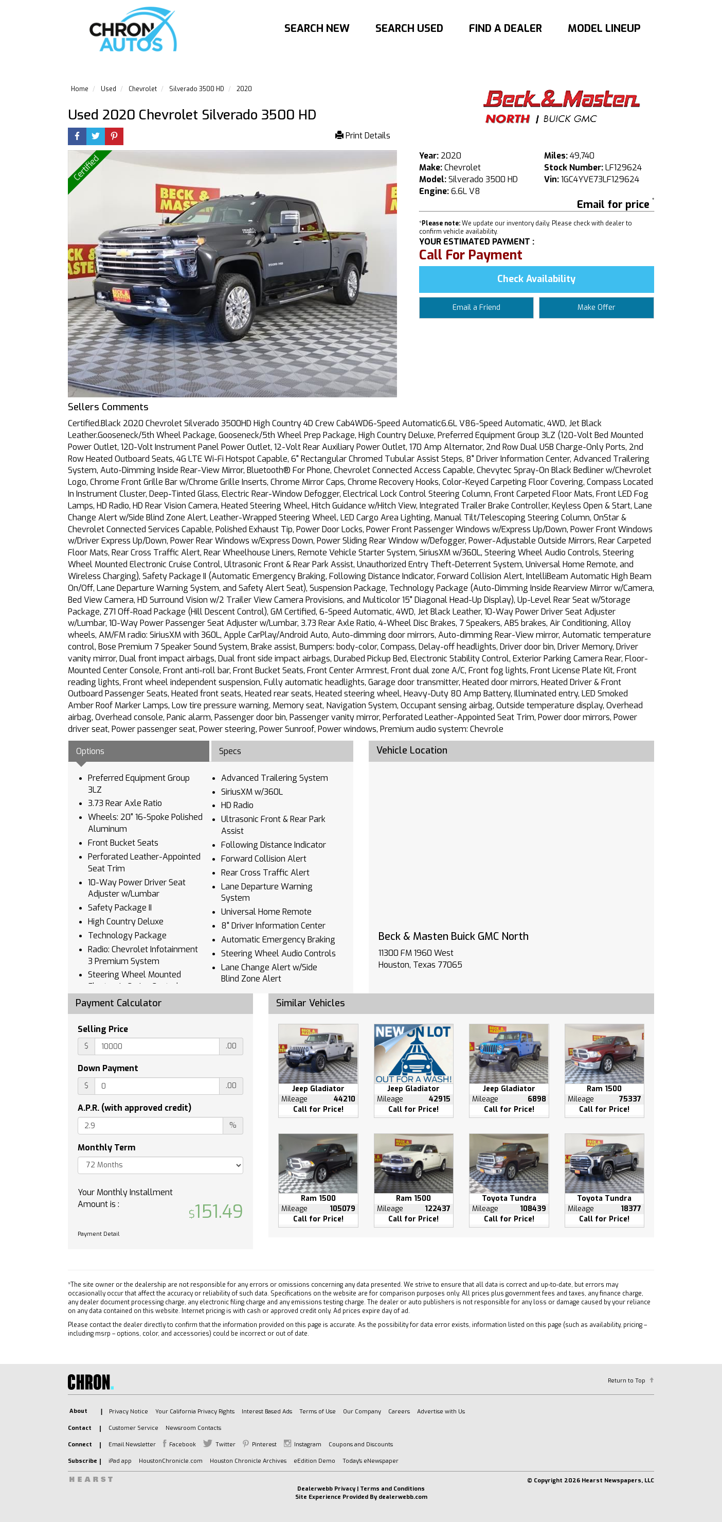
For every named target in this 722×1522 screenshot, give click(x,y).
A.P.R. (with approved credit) (134, 1108)
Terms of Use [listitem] (317, 1411)
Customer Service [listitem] (133, 1428)
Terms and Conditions (392, 1489)
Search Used (409, 29)
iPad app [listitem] (120, 1461)
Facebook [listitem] (182, 1444)
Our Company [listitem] (362, 1411)
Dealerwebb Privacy (326, 1489)
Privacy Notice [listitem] (128, 1411)
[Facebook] (77, 137)
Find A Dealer (505, 29)
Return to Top (626, 1381)
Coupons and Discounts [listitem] (361, 1444)
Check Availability (536, 279)
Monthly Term (106, 1147)
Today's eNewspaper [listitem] (370, 1461)
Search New (317, 29)
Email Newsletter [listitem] (132, 1444)
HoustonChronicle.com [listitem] (171, 1461)
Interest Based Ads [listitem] (267, 1411)
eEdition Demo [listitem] (314, 1461)
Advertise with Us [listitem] (441, 1411)
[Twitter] (95, 137)
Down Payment (108, 1068)
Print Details (362, 135)
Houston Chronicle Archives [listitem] (248, 1461)
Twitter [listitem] (225, 1444)
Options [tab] (90, 751)
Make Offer (596, 307)
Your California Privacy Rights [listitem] (194, 1411)
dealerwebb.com (402, 1497)
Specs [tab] (230, 751)
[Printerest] (114, 137)
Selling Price (103, 1029)
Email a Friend (476, 307)
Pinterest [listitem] (264, 1444)
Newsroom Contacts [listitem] (193, 1428)
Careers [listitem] (399, 1411)
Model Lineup (604, 29)
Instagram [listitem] (307, 1444)
